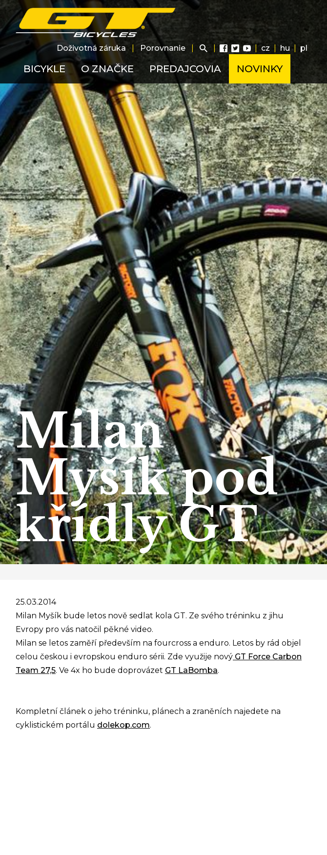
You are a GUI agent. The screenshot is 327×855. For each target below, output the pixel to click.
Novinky (260, 69)
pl (303, 48)
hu (285, 48)
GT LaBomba (191, 670)
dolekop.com (123, 725)
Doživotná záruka (91, 48)
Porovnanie (162, 48)
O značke (107, 69)
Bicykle (44, 69)
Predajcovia (185, 69)
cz (265, 48)
